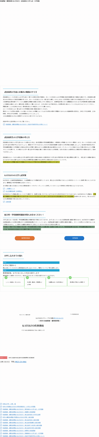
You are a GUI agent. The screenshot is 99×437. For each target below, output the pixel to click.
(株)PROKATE (58, 318)
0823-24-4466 (20, 361)
